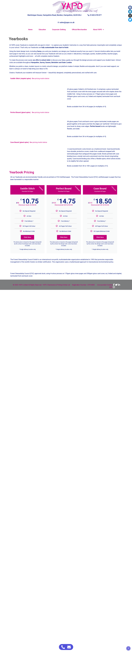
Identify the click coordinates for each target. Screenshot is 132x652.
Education (42, 30)
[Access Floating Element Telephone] (63, 647)
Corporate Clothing (59, 30)
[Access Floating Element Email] (69, 647)
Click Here (27, 237)
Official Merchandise (79, 30)
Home (30, 30)
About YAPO (98, 30)
